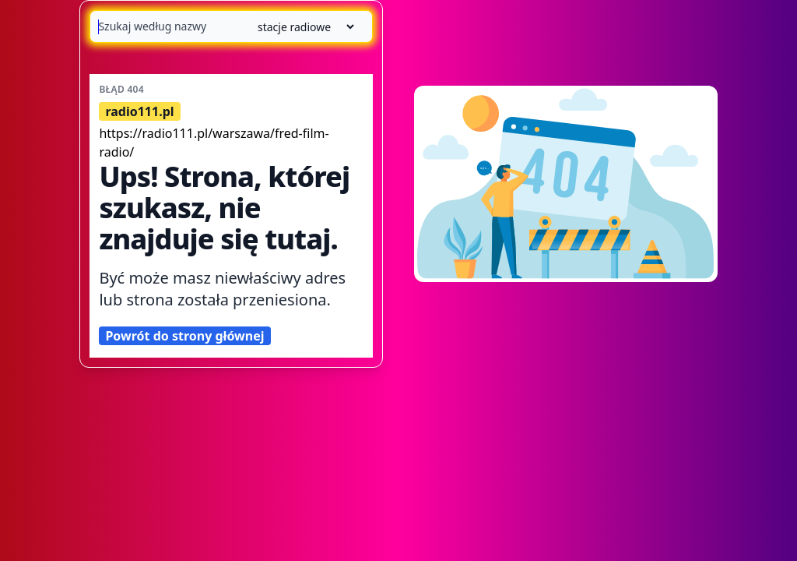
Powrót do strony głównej (184, 335)
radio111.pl (139, 111)
